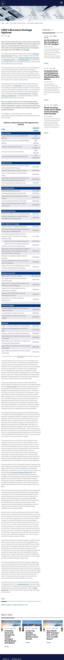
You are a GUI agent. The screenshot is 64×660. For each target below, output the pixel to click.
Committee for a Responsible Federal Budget (3, 3)
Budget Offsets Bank (18, 605)
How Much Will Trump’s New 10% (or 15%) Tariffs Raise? (53, 635)
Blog (11, 628)
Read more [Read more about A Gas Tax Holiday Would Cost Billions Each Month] (28, 642)
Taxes (26, 605)
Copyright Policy (16, 659)
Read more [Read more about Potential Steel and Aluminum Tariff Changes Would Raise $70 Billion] (7, 646)
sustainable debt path (23, 584)
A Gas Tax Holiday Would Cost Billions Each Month (32, 635)
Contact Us (6, 659)
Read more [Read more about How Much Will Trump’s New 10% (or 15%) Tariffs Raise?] (49, 642)
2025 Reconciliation (6, 605)
